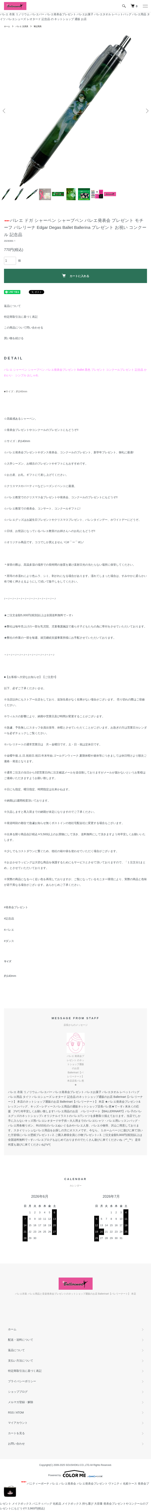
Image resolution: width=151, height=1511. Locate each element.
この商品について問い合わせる (23, 327)
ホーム (7, 26)
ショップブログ (18, 1391)
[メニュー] (145, 6)
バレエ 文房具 (22, 26)
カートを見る (16, 1433)
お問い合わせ (16, 1443)
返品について (12, 305)
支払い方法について (20, 1360)
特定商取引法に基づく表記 (21, 316)
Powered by (75, 1473)
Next (146, 110)
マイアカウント (18, 1422)
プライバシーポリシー (22, 1381)
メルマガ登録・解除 (20, 1402)
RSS (11, 1412)
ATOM (20, 1412)
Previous (4, 110)
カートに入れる (75, 276)
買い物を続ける (14, 338)
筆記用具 (38, 26)
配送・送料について (20, 1339)
